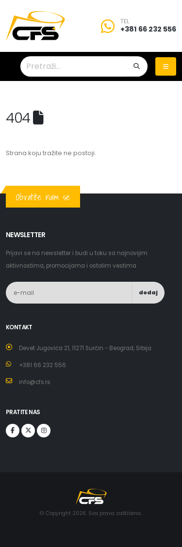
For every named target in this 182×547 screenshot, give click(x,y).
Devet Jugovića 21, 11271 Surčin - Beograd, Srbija (85, 348)
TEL (124, 21)
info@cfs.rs (34, 382)
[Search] (137, 66)
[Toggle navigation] (165, 66)
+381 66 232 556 (148, 29)
